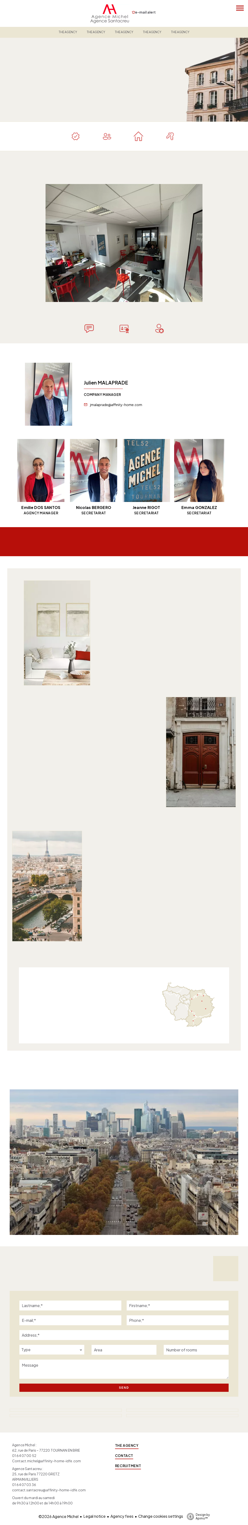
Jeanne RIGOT (146, 507)
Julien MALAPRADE (106, 382)
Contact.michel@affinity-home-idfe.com (46, 1461)
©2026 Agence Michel (58, 1516)
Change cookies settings (160, 1516)
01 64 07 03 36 (24, 1484)
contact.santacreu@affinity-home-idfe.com (49, 1490)
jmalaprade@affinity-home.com (116, 404)
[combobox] (51, 1350)
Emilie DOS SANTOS (40, 507)
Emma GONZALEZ (199, 507)
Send (124, 1387)
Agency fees (121, 1516)
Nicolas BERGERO (93, 507)
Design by (197, 1516)
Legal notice (94, 1516)
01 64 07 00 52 (24, 1455)
